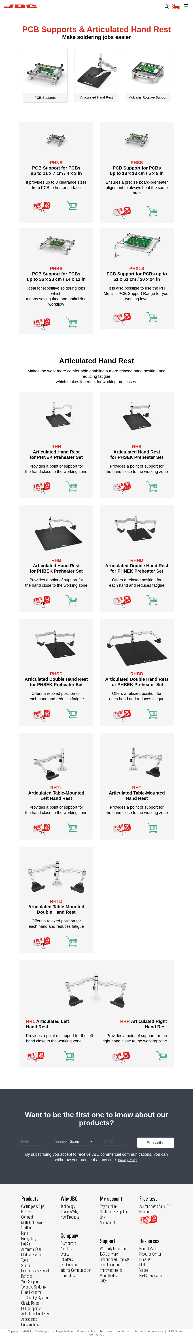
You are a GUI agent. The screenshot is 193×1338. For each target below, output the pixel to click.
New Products (70, 1217)
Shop (176, 6)
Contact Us (96, 1334)
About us (66, 1248)
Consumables (29, 1324)
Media (143, 1264)
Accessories (29, 1319)
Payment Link (108, 1206)
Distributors (68, 1243)
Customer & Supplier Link (113, 1214)
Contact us (68, 1275)
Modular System (31, 1254)
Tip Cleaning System (34, 1297)
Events (65, 1254)
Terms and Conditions (114, 1331)
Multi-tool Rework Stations (33, 1225)
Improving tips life (111, 1270)
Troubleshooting (110, 1264)
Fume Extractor (31, 1292)
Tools (24, 1260)
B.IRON (26, 1211)
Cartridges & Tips (32, 1206)
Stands (25, 1265)
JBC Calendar (69, 1264)
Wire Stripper (30, 1281)
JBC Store (175, 1331)
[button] (166, 6)
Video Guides (108, 1275)
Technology (68, 1206)
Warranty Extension (113, 1248)
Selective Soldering (34, 1287)
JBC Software (109, 1254)
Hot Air (25, 1244)
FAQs (103, 1281)
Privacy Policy (86, 1331)
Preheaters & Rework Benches (35, 1273)
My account (107, 1222)
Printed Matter (149, 1248)
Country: (60, 1142)
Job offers (67, 1259)
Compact (27, 1217)
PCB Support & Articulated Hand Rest (35, 1311)
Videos (143, 1270)
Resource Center (150, 1254)
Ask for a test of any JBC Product (155, 1208)
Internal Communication (76, 1270)
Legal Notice (65, 1331)
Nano (24, 1233)
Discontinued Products (114, 1259)
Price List (145, 1259)
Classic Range (30, 1303)
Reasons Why (69, 1211)
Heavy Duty (28, 1238)
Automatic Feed (31, 1249)
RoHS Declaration (151, 1275)
